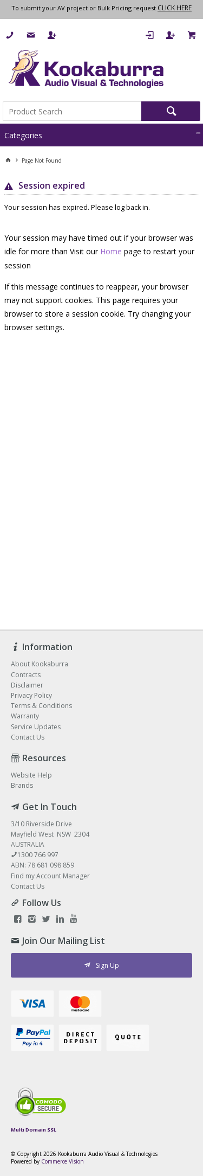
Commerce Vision (62, 1161)
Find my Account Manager (50, 876)
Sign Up (107, 965)
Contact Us (27, 886)
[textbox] (72, 111)
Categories (23, 135)
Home (111, 251)
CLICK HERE (175, 7)
